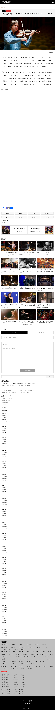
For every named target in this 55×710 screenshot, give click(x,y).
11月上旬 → (8, 691)
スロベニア (21, 651)
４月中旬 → (15, 679)
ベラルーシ (47, 656)
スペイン (15, 649)
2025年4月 (4, 439)
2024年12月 (4, 448)
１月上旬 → (8, 674)
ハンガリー (11, 654)
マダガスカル (28, 661)
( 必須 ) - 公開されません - (9, 348)
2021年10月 (4, 531)
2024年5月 (4, 463)
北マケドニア (36, 651)
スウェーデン (6, 646)
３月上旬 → (8, 677)
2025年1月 (4, 445)
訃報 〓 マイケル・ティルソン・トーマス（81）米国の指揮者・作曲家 (16, 385)
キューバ (37, 666)
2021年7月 (4, 537)
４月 (2, 679)
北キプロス (50, 651)
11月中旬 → (16, 691)
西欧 (2, 647)
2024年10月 (4, 452)
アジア (3, 663)
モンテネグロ (19, 656)
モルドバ (40, 656)
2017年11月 (4, 633)
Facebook (27, 703)
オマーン (21, 661)
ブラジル (12, 668)
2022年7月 (4, 511)
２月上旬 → (8, 675)
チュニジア (35, 661)
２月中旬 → (15, 675)
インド (8, 663)
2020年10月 (4, 557)
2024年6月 (4, 461)
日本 (13, 663)
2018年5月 (4, 620)
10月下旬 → (23, 689)
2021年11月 (4, 528)
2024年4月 (4, 465)
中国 (17, 663)
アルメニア (26, 659)
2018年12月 (4, 605)
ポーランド (26, 656)
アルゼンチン (29, 668)
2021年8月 (4, 535)
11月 (2, 691)
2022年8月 (4, 509)
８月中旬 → (15, 686)
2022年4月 (4, 518)
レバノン (5, 661)
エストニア (13, 646)
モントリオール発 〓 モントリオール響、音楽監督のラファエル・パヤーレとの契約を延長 (19, 383)
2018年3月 (4, 624)
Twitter (25, 703)
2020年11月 (4, 555)
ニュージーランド (20, 665)
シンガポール (32, 663)
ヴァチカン (8, 651)
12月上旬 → (8, 693)
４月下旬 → (23, 679)
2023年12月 (4, 474)
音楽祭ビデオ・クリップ (7, 398)
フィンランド (44, 644)
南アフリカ (42, 661)
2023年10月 (4, 478)
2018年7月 (4, 616)
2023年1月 (4, 498)
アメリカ (16, 666)
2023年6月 (4, 487)
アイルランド (14, 644)
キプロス (5, 652)
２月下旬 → (23, 675)
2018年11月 (4, 607)
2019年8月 (4, 587)
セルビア (45, 654)
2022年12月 (4, 500)
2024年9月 (4, 454)
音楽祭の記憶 (5, 402)
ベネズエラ (44, 666)
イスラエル (48, 659)
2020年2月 (4, 574)
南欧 (2, 651)
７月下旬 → (23, 684)
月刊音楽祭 (27, 701)
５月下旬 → (23, 681)
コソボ (51, 654)
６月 (2, 682)
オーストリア (46, 647)
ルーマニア (32, 654)
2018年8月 (4, 614)
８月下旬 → (23, 686)
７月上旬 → (8, 684)
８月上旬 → (8, 686)
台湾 (22, 663)
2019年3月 (4, 598)
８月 (2, 686)
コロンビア (6, 668)
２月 (2, 675)
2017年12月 (4, 631)
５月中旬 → (15, 681)
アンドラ (7, 647)
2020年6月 (4, 565)
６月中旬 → (15, 682)
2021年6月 (4, 539)
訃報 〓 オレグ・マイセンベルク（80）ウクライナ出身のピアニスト (15, 392)
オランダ (25, 647)
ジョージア (12, 659)
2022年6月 (4, 513)
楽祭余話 (4, 407)
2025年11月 (4, 424)
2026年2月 (4, 417)
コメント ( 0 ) (14, 332)
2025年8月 (4, 430)
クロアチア (29, 651)
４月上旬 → (8, 679)
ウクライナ (34, 656)
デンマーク (22, 644)
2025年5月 (4, 437)
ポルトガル (23, 649)
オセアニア (4, 665)
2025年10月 (4, 426)
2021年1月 (4, 550)
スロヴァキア (24, 654)
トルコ (41, 659)
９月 (2, 687)
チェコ (17, 654)
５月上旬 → (8, 681)
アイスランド (29, 644)
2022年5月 (4, 515)
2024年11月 (4, 450)
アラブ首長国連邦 (13, 661)
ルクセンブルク (33, 647)
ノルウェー (37, 644)
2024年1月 (4, 472)
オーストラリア (11, 665)
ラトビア (20, 646)
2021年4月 (4, 544)
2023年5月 (4, 489)
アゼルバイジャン (34, 659)
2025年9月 (4, 428)
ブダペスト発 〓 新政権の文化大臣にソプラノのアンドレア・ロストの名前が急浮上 (18, 388)
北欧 (2, 644)
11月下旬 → (23, 691)
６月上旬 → (8, 682)
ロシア (5, 658)
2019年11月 (4, 581)
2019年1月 (4, 603)
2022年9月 (4, 507)
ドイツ (40, 647)
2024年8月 (4, 456)
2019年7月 (4, 589)
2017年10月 (4, 635)
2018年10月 (4, 609)
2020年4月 (4, 570)
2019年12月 (4, 579)
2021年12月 (4, 526)
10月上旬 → (8, 689)
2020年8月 (4, 561)
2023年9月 (4, 480)
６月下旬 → (23, 682)
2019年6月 (4, 592)
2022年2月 (4, 522)
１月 (2, 674)
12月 (2, 693)
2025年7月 (4, 432)
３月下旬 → (23, 677)
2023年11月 (4, 476)
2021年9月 (4, 533)
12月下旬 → (23, 693)
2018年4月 (4, 622)
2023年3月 (4, 493)
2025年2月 (4, 443)
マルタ (11, 652)
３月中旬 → (15, 677)
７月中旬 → (15, 684)
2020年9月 (4, 559)
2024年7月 (4, 459)
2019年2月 (4, 600)
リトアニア (27, 646)
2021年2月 (4, 548)
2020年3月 (4, 572)
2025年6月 (4, 435)
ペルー (22, 668)
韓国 (26, 663)
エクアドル (50, 666)
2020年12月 (4, 552)
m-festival (8, 220)
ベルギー (19, 647)
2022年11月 (4, 502)
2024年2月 (4, 469)
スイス (5, 649)
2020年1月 (4, 576)
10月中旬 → (16, 689)
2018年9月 (4, 611)
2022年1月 (4, 524)
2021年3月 (4, 546)
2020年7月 (4, 563)
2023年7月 (4, 485)
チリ (17, 668)
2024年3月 (4, 467)
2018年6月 (4, 618)
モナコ (10, 649)
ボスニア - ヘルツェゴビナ (8, 656)
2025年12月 (4, 421)
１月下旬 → (23, 674)
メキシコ (22, 666)
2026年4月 (4, 413)
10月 (2, 689)
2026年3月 (4, 415)
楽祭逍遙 (4, 404)
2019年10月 (4, 583)
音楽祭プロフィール (6, 400)
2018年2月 (4, 627)
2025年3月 (4, 441)
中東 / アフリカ (4, 659)
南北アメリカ (4, 666)
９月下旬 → (23, 687)
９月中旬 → (15, 687)
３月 (2, 677)
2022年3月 (4, 520)
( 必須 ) (5, 344)
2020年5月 (4, 568)
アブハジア (18, 659)
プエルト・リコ (30, 666)
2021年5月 (4, 542)
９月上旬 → (8, 687)
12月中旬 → (16, 693)
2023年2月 (4, 496)
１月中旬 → (15, 674)
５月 (2, 681)
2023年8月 (4, 483)
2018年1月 (4, 629)
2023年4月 (4, 491)
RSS (29, 703)
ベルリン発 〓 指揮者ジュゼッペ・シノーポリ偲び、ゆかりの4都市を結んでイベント (18, 390)
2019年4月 (4, 596)
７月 (2, 684)
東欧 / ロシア (4, 654)
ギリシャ (43, 651)
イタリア (14, 651)
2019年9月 (4, 585)
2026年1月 (4, 419)
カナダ (11, 666)
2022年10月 (4, 504)
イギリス (7, 644)
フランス (13, 647)
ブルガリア (39, 654)
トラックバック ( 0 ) (40, 332)
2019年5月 (4, 594)
